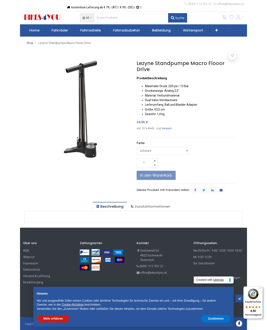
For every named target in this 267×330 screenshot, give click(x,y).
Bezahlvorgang (33, 282)
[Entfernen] (154, 165)
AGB (26, 250)
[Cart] (224, 18)
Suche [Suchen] (177, 17)
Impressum (30, 263)
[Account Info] (240, 17)
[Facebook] (239, 323)
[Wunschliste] (231, 18)
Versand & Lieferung (36, 276)
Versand (166, 128)
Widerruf (29, 257)
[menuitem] (34, 30)
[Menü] (260, 288)
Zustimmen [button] (216, 318)
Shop (29, 43)
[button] (87, 17)
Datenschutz (31, 269)
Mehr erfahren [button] (53, 318)
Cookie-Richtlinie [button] (73, 304)
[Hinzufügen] (154, 160)
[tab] (110, 206)
